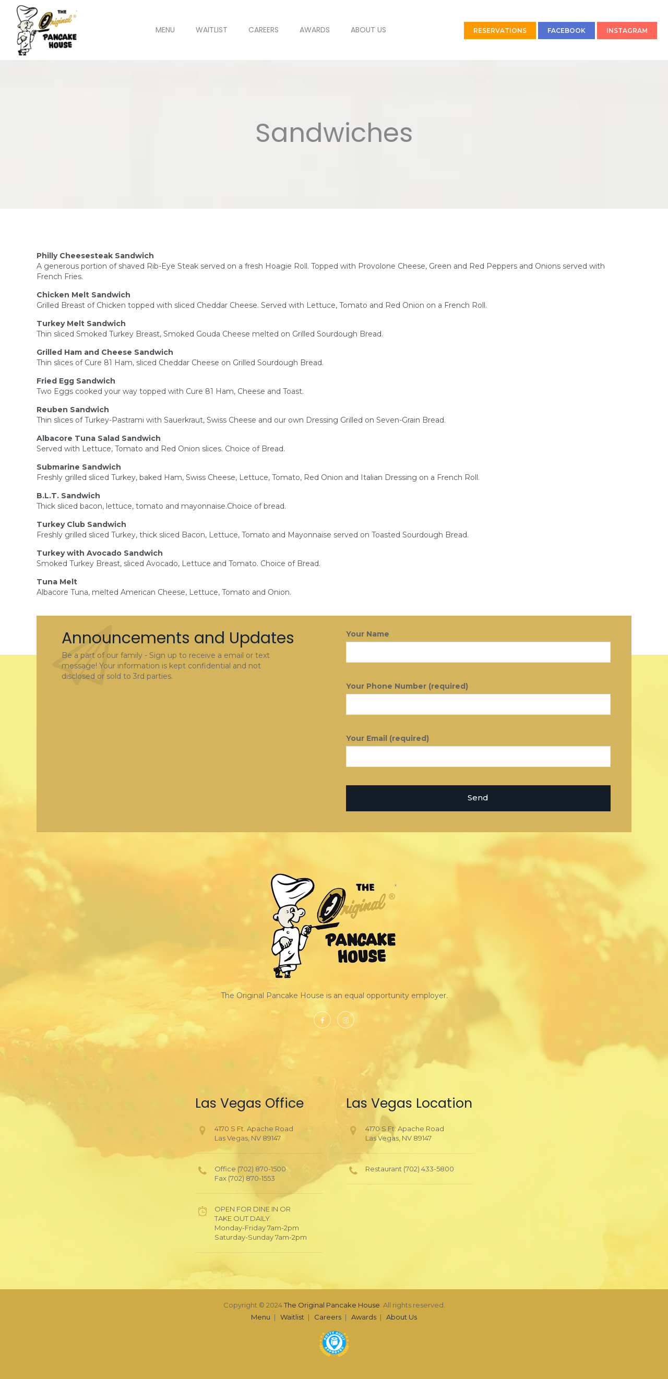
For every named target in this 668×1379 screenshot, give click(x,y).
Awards (302, 30)
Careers (251, 30)
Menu (152, 30)
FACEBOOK (554, 30)
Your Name (478, 646)
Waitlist (199, 30)
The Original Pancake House (332, 1305)
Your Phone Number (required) (478, 698)
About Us (356, 30)
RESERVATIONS (487, 30)
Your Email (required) (478, 750)
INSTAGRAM (614, 30)
